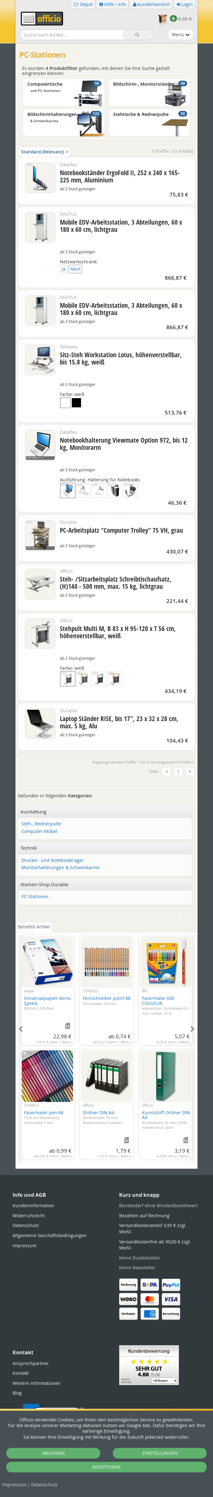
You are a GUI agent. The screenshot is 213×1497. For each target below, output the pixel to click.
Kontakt (21, 1373)
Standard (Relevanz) (44, 152)
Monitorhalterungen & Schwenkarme (60, 867)
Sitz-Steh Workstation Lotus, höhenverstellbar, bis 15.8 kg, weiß (121, 358)
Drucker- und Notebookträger (52, 860)
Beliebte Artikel (34, 927)
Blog (17, 1393)
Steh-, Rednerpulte (41, 824)
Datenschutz (44, 1485)
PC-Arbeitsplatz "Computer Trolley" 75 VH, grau (121, 530)
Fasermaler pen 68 (43, 1117)
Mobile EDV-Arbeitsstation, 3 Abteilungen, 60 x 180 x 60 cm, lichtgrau (121, 226)
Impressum (14, 1485)
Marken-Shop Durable (44, 884)
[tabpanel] (106, 1045)
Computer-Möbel (39, 831)
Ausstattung (33, 811)
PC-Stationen (35, 896)
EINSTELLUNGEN (159, 1453)
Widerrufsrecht (29, 1216)
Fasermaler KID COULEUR (165, 1005)
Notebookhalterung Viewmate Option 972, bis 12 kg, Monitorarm (124, 444)
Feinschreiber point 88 (106, 1000)
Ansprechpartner (31, 1363)
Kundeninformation (33, 1205)
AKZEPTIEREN (106, 1467)
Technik (28, 848)
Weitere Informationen (36, 1383)
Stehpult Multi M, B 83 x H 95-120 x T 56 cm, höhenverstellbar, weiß (118, 632)
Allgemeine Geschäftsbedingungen (50, 1235)
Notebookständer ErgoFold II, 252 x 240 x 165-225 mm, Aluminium (120, 176)
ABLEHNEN (53, 1453)
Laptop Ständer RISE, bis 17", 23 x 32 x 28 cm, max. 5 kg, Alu (119, 722)
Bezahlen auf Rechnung (144, 1216)
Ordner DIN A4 (102, 1117)
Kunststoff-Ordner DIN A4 (166, 1120)
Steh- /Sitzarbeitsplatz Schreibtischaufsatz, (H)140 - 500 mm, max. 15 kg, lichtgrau (115, 583)
